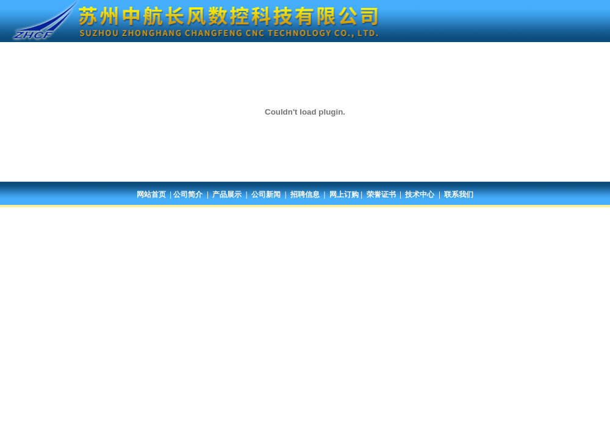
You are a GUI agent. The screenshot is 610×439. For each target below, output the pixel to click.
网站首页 (151, 194)
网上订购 (344, 194)
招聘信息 (305, 194)
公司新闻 (266, 194)
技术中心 (419, 194)
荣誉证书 (381, 194)
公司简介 (188, 194)
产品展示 (227, 194)
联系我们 (458, 194)
